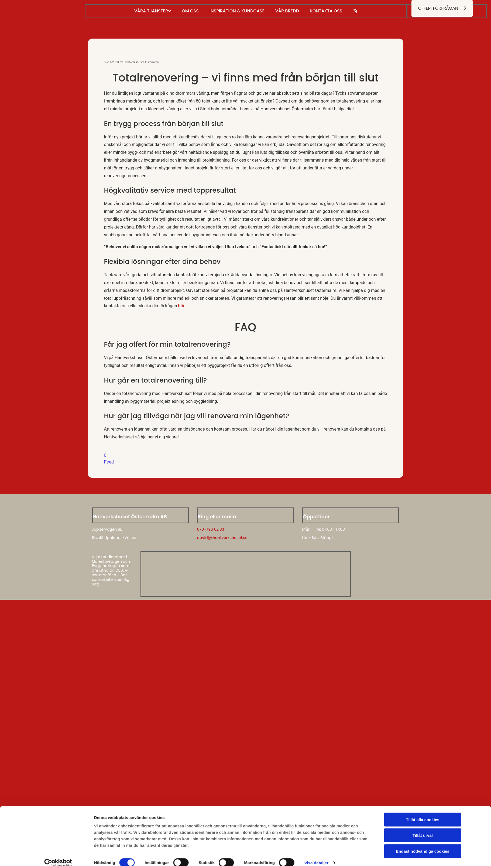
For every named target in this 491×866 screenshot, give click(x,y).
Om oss (190, 11)
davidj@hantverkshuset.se (222, 537)
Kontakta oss (326, 11)
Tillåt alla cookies (423, 746)
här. (182, 305)
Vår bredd (287, 11)
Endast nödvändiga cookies (422, 777)
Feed (109, 462)
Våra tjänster (151, 11)
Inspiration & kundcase (237, 11)
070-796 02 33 (210, 529)
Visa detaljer (316, 788)
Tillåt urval (423, 761)
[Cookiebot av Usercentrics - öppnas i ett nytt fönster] (58, 789)
